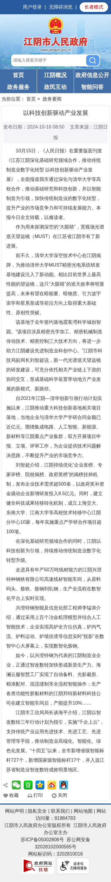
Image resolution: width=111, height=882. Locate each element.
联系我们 (60, 811)
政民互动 (55, 87)
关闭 (62, 795)
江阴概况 (55, 75)
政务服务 (18, 87)
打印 (38, 795)
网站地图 (83, 811)
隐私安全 (37, 811)
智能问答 (92, 87)
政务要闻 (52, 98)
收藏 (14, 795)
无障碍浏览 (61, 7)
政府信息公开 (92, 75)
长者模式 (93, 7)
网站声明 (14, 811)
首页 (18, 75)
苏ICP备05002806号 (42, 839)
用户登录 (32, 7)
